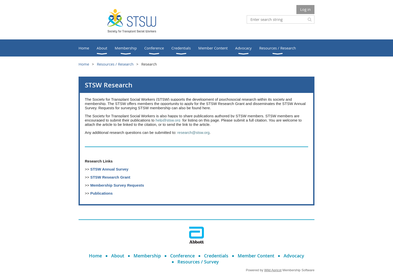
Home (84, 64)
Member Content (256, 256)
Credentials (216, 256)
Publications (101, 193)
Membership (147, 256)
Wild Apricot (273, 270)
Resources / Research (115, 64)
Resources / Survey (198, 262)
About (117, 256)
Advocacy (294, 256)
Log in (305, 9)
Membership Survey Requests (117, 185)
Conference (182, 256)
